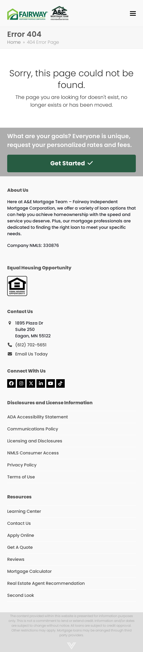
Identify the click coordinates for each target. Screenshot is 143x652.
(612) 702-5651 (31, 345)
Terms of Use (21, 477)
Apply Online (20, 535)
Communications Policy (32, 429)
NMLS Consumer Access (33, 453)
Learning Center (24, 511)
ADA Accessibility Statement (37, 417)
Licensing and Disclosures (34, 441)
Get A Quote (20, 547)
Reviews (15, 559)
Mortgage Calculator (29, 571)
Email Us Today (31, 354)
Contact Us (19, 523)
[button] (133, 13)
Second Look (20, 595)
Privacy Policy (21, 465)
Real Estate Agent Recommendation (46, 583)
